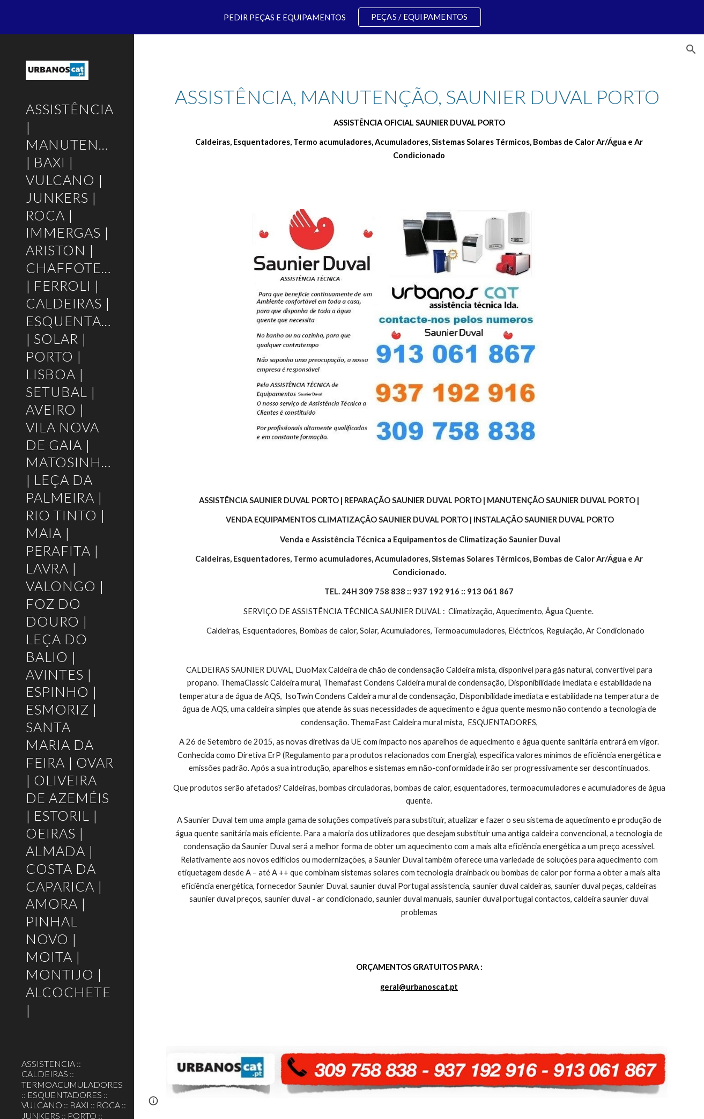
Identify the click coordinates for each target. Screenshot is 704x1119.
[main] (419, 122)
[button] (691, 49)
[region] (352, 17)
